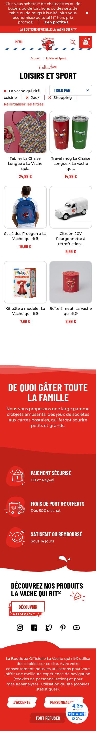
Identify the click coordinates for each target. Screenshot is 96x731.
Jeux (35, 97)
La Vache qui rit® (25, 91)
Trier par (71, 90)
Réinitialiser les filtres (24, 104)
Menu (19, 42)
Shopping (63, 97)
